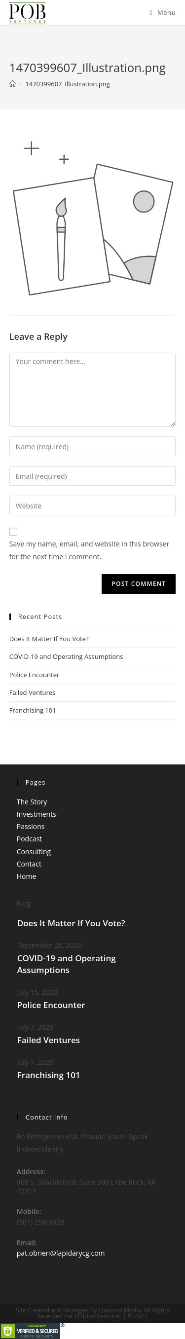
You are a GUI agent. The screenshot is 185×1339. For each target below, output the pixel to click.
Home (27, 876)
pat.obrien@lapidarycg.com (61, 1253)
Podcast (29, 838)
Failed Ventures (32, 692)
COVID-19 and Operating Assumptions (66, 656)
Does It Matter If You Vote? (49, 638)
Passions (31, 826)
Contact (29, 864)
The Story (32, 801)
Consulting (34, 851)
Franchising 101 (32, 710)
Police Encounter (34, 674)
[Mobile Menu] (163, 12)
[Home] (12, 83)
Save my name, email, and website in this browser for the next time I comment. (89, 550)
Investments (36, 814)
